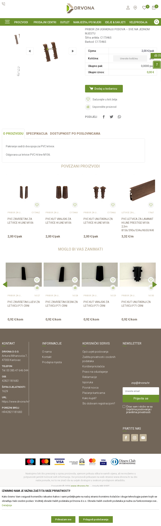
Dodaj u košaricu (105, 118)
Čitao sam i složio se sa (139, 445)
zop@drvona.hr (140, 418)
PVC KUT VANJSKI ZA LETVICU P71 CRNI (96, 340)
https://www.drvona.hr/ (16, 437)
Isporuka (87, 418)
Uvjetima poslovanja (138, 445)
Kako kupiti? (89, 434)
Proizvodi (7, 37)
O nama (47, 387)
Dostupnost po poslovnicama (75, 169)
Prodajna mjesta (52, 398)
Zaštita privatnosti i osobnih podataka (98, 395)
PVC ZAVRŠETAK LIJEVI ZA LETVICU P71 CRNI (24, 340)
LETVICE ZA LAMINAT (129, 249)
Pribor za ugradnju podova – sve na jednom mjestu (63, 37)
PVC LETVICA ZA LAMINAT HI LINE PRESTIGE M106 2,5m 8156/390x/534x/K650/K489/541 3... (138, 263)
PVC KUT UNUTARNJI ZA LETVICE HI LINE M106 (98, 257)
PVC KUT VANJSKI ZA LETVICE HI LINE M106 (58, 257)
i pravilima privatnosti (138, 447)
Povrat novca (90, 423)
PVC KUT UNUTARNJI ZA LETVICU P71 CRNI (136, 340)
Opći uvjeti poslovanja (95, 387)
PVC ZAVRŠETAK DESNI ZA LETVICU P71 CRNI (62, 340)
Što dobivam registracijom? (98, 439)
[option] (80, 29)
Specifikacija (37, 169)
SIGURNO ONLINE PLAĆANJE (80, 29)
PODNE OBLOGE (24, 37)
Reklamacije (89, 413)
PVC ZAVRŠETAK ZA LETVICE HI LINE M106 (20, 257)
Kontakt (46, 393)
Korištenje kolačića (93, 402)
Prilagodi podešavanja (95, 519)
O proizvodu (13, 169)
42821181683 (10, 416)
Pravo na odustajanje (95, 407)
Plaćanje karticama (93, 429)
